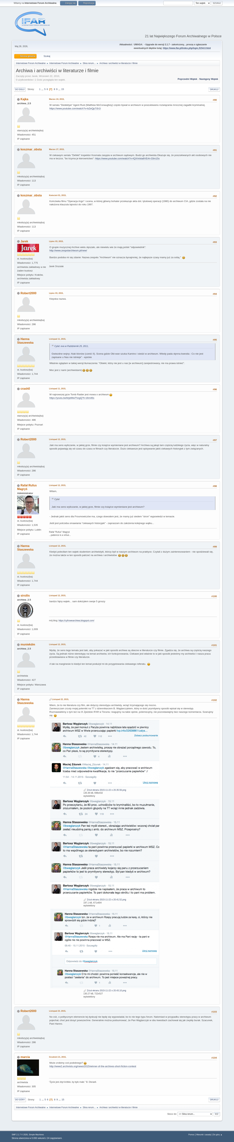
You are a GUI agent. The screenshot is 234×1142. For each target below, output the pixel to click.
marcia (25, 1057)
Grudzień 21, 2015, (57, 1057)
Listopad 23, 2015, (57, 1011)
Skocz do (171, 1114)
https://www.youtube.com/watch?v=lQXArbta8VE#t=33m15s (127, 158)
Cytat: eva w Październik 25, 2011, (71, 346)
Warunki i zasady (203, 1134)
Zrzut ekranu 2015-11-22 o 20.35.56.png (104, 790)
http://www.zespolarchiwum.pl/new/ (68, 250)
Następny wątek (208, 79)
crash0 (25, 388)
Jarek (24, 241)
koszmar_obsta (31, 149)
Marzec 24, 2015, (56, 99)
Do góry (20, 1100)
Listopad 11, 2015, (57, 339)
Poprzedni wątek (187, 79)
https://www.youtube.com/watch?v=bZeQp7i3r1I (75, 108)
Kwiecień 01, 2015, (57, 195)
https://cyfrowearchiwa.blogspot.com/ (76, 620)
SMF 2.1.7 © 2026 (20, 1134)
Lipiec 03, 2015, (56, 241)
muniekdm (28, 644)
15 (62, 89)
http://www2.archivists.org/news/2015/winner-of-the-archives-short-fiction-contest (92, 1066)
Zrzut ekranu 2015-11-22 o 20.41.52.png (104, 899)
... (42, 89)
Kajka (24, 99)
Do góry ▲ (217, 1134)
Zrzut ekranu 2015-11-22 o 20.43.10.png (104, 990)
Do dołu (19, 89)
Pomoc (191, 1134)
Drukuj (214, 89)
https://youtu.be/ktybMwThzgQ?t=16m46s (71, 398)
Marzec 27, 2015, (56, 149)
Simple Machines (36, 1134)
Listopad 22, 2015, (60, 699)
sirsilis (25, 595)
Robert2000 (28, 293)
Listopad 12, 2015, (57, 439)
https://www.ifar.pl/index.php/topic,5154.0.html (187, 48)
